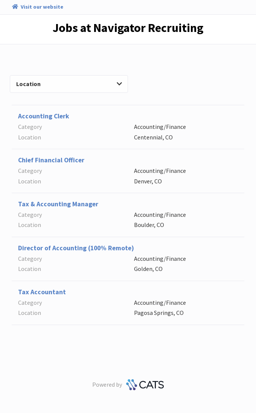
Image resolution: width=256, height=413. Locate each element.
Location (69, 84)
